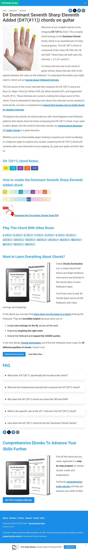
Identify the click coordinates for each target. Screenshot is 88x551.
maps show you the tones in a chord (52, 314)
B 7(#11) (70, 235)
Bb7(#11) (76, 239)
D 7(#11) (17, 235)
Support (28, 518)
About (5, 518)
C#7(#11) (7, 239)
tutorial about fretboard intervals (42, 80)
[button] (85, 3)
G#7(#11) (42, 239)
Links (42, 518)
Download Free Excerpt (14, 354)
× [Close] (86, 545)
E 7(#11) (28, 235)
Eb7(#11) (19, 244)
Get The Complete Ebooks (18, 500)
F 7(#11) (39, 235)
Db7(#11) (7, 244)
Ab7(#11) (65, 239)
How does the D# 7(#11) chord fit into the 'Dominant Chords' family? (42, 423)
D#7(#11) (19, 239)
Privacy (21, 518)
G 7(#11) (49, 235)
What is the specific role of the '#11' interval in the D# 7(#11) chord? (41, 411)
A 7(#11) (60, 235)
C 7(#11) (7, 235)
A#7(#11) (53, 239)
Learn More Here (35, 354)
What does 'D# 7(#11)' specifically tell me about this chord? (37, 375)
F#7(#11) (30, 239)
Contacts (12, 518)
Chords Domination (31, 342)
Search (36, 518)
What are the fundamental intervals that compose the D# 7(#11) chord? (43, 387)
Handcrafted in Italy (36, 523)
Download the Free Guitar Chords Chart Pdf (31, 215)
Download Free (69, 547)
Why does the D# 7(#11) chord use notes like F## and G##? (37, 399)
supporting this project (12, 536)
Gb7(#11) (30, 244)
